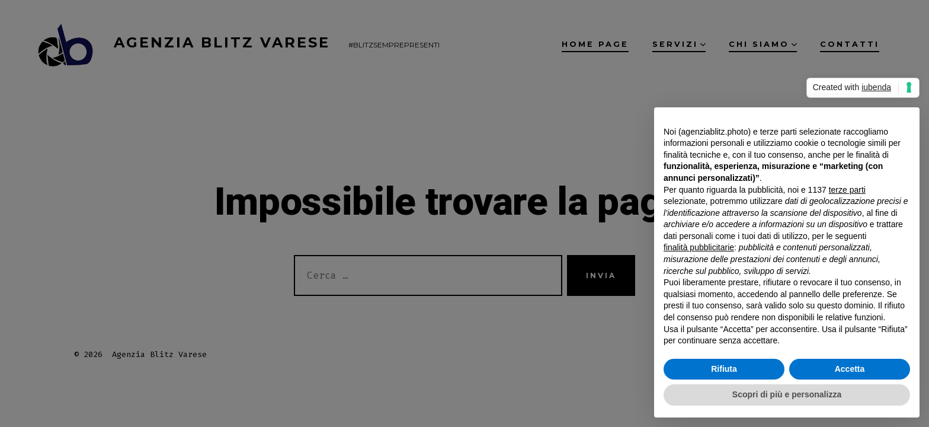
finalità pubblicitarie (699, 247)
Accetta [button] (850, 369)
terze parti (847, 190)
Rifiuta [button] (724, 369)
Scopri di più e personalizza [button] (786, 394)
